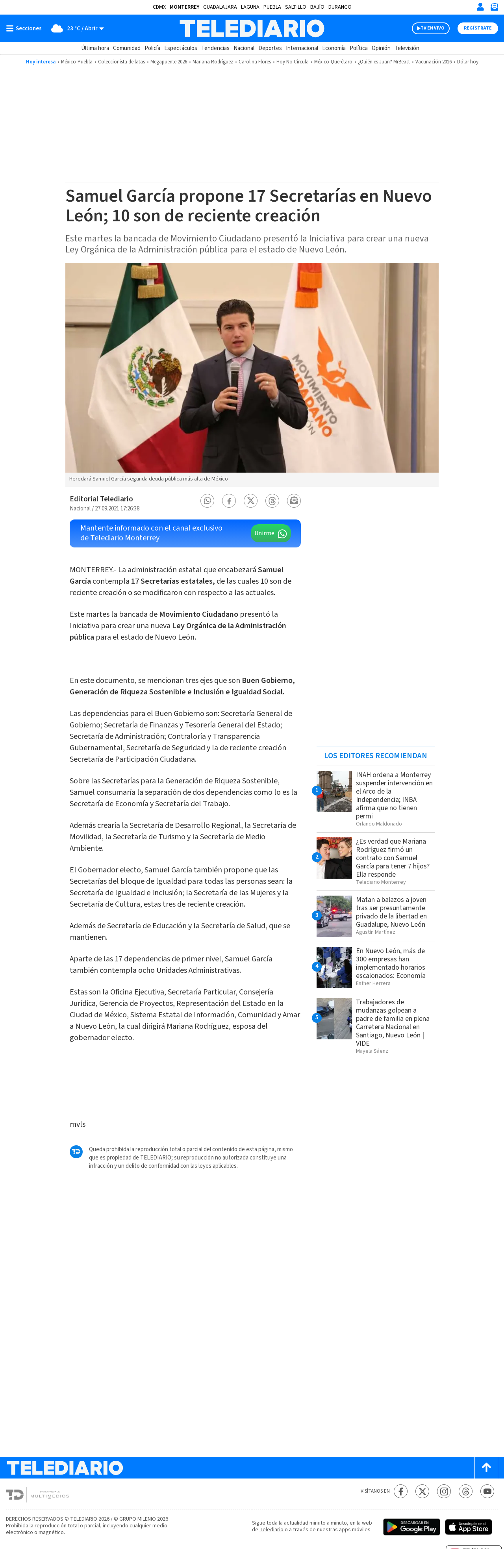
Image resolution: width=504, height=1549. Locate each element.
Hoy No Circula (292, 61)
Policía (152, 48)
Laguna (250, 7)
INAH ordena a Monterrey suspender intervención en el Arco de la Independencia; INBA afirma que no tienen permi (394, 795)
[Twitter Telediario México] (422, 1491)
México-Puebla (77, 61)
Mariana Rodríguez (213, 61)
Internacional (302, 48)
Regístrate (478, 28)
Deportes (270, 48)
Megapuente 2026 (168, 61)
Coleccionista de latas (121, 61)
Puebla (272, 7)
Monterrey (184, 7)
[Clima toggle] (75, 28)
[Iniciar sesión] (480, 7)
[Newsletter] (494, 8)
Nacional (243, 48)
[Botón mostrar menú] (25, 28)
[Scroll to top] (486, 1468)
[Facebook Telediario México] (401, 1491)
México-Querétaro (333, 61)
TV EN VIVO (433, 28)
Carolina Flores (255, 61)
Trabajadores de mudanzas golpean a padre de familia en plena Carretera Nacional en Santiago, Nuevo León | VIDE (393, 1022)
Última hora (95, 48)
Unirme (264, 533)
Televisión (407, 48)
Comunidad (127, 48)
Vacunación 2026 (433, 61)
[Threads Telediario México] (465, 1491)
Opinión (381, 48)
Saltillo (295, 7)
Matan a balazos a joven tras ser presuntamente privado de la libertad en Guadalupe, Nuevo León (391, 912)
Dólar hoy (467, 61)
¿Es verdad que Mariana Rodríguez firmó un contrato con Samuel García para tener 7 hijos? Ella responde (393, 858)
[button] (207, 501)
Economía (334, 48)
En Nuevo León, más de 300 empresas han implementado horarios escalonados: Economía (391, 963)
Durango (340, 7)
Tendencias (215, 48)
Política (359, 48)
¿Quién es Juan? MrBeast (384, 61)
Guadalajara (220, 7)
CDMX (159, 7)
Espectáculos (180, 48)
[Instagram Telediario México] (444, 1491)
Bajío (317, 7)
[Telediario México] (251, 28)
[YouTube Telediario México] (487, 1491)
